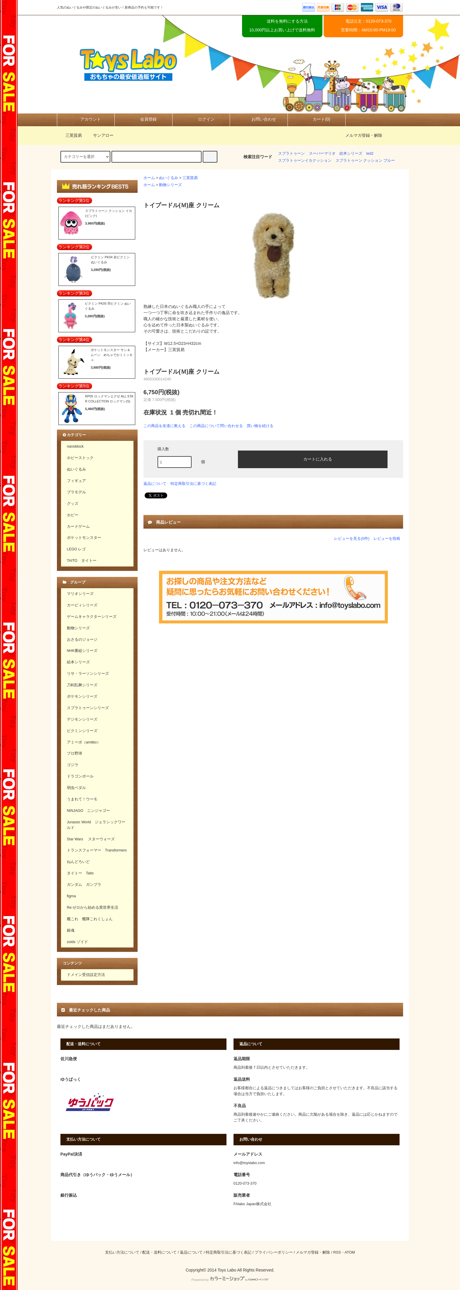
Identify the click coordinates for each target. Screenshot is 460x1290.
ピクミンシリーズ (82, 731)
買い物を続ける (260, 426)
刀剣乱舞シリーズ (82, 685)
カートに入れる (312, 458)
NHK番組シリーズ (82, 651)
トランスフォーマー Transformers (97, 850)
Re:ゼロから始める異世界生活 (93, 907)
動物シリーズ (170, 185)
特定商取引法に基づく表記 (193, 483)
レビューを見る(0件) (351, 538)
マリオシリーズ (80, 594)
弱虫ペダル (76, 788)
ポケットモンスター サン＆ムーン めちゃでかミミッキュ (112, 354)
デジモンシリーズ (82, 719)
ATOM (350, 1252)
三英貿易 (70, 135)
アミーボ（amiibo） (84, 742)
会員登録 (143, 119)
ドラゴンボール (80, 776)
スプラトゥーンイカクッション (305, 160)
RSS (337, 1252)
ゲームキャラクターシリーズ (91, 617)
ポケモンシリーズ (82, 696)
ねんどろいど (78, 862)
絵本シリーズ (350, 153)
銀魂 (71, 930)
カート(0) (316, 119)
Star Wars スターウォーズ (91, 839)
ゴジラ (72, 765)
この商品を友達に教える (164, 426)
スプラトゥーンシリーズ (88, 708)
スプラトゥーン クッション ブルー (365, 160)
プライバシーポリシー (274, 1252)
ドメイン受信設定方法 (86, 975)
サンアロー (100, 135)
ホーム (149, 178)
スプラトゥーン (291, 153)
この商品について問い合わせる (216, 426)
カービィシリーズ (82, 605)
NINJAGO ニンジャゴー (88, 811)
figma (71, 896)
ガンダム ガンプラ (84, 885)
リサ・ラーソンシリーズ (88, 674)
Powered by (229, 1279)
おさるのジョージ (82, 640)
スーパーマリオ (322, 153)
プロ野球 (74, 753)
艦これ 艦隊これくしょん (90, 919)
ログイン (201, 119)
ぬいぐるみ (168, 178)
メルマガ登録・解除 (363, 135)
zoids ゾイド (77, 942)
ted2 (370, 153)
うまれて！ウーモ (82, 799)
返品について (154, 483)
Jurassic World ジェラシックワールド (96, 825)
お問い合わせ (258, 119)
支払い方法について (122, 1252)
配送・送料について (159, 1252)
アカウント (85, 119)
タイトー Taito (80, 873)
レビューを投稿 (386, 538)
